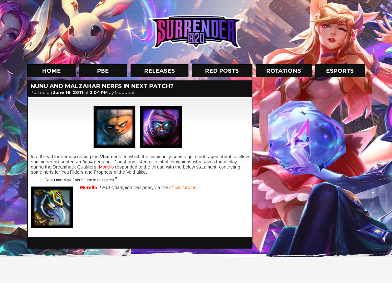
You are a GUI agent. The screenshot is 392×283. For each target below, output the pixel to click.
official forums (182, 187)
